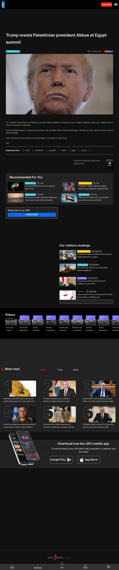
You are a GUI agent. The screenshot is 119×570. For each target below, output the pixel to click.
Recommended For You (26, 177)
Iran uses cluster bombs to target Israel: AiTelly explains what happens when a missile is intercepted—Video (11, 329)
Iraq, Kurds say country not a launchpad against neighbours (92, 269)
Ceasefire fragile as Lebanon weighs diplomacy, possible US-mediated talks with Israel (93, 187)
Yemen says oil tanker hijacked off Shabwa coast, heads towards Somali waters (41, 199)
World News (81, 291)
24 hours (43, 369)
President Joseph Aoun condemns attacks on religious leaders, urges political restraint (56, 400)
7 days (60, 369)
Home (12, 567)
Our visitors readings (75, 245)
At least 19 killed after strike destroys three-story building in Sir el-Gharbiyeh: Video (25, 329)
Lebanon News (82, 278)
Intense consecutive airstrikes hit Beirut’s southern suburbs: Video (51, 329)
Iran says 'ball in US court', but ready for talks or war (40, 187)
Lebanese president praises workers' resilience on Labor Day (91, 282)
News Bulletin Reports (85, 183)
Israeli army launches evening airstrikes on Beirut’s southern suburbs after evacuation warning (64, 329)
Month (75, 369)
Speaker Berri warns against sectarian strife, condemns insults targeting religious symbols (99, 400)
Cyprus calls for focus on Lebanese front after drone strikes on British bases (95, 296)
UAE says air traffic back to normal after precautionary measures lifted (93, 199)
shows (85, 567)
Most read (12, 368)
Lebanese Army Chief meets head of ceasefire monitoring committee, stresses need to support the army (59, 425)
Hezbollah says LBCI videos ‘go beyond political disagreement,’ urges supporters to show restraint (19, 400)
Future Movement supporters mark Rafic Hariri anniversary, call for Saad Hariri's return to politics (104, 329)
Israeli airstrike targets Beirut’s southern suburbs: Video (36, 329)
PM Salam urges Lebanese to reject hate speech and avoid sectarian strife (98, 425)
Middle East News (30, 183)
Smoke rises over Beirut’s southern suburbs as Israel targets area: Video (78, 329)
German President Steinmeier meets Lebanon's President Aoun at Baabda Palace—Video (90, 329)
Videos (10, 314)
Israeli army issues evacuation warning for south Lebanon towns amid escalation (20, 425)
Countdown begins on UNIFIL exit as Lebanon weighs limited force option (94, 255)
